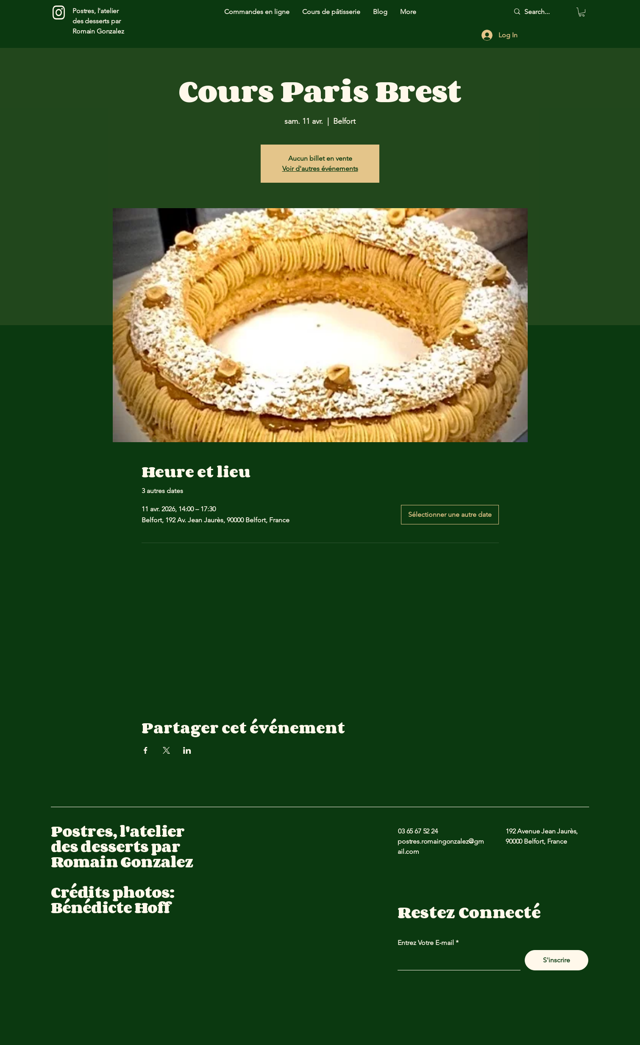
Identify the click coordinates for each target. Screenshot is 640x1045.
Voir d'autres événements (320, 168)
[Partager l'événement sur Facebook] (146, 750)
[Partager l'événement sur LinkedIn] (187, 750)
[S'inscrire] (556, 960)
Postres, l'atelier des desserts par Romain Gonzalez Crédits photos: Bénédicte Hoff (122, 869)
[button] (581, 12)
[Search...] (541, 11)
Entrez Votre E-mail (426, 942)
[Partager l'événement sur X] (166, 750)
